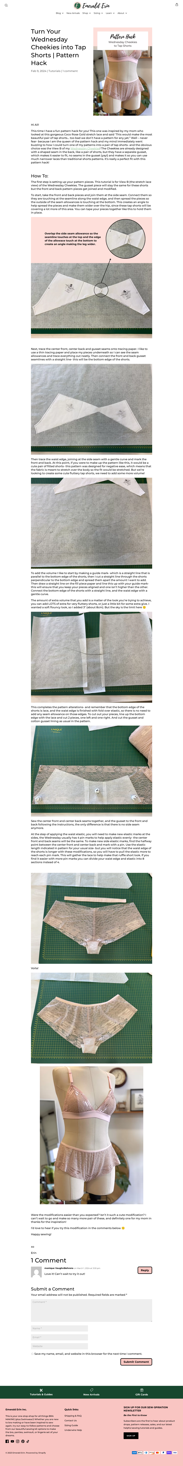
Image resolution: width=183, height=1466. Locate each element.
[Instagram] (18, 1442)
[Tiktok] (29, 1442)
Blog (60, 13)
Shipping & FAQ (73, 1416)
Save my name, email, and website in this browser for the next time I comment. (88, 1353)
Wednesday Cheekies (85, 148)
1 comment (70, 71)
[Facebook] (8, 1442)
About (122, 13)
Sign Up (131, 1436)
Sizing (98, 13)
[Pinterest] (23, 1442)
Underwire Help (73, 1430)
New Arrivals (73, 13)
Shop (86, 13)
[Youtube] (13, 1442)
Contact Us (71, 1420)
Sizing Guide (71, 1425)
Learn (110, 13)
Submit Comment (136, 1361)
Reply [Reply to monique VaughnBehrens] (145, 1270)
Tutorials (54, 71)
